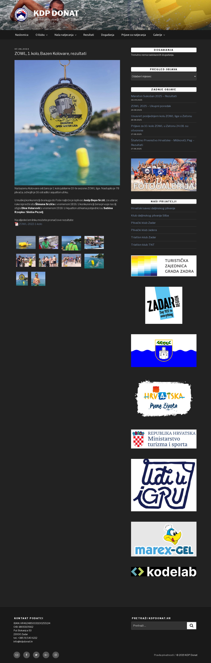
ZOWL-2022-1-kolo (30, 224)
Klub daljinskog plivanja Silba (150, 215)
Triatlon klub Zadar (143, 237)
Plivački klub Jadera (144, 230)
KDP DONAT (56, 13)
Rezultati (88, 34)
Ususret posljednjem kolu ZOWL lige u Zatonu (161, 116)
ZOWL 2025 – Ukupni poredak (151, 106)
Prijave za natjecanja (133, 34)
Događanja (107, 34)
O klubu (42, 34)
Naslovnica (21, 34)
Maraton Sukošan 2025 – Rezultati (154, 96)
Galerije (159, 34)
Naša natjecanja (66, 34)
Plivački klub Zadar (143, 222)
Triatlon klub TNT (143, 244)
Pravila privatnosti (164, 655)
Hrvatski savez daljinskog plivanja (153, 208)
